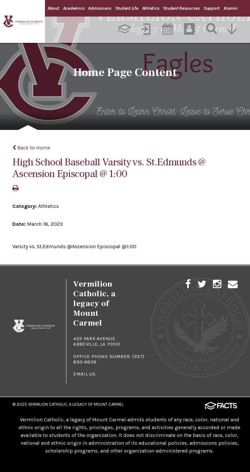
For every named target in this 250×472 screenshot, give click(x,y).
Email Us (84, 374)
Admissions (99, 8)
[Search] (211, 29)
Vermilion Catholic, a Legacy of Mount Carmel (76, 404)
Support (212, 8)
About (53, 8)
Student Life (126, 8)
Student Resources (181, 8)
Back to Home (31, 148)
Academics (74, 8)
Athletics (151, 8)
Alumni (230, 8)
